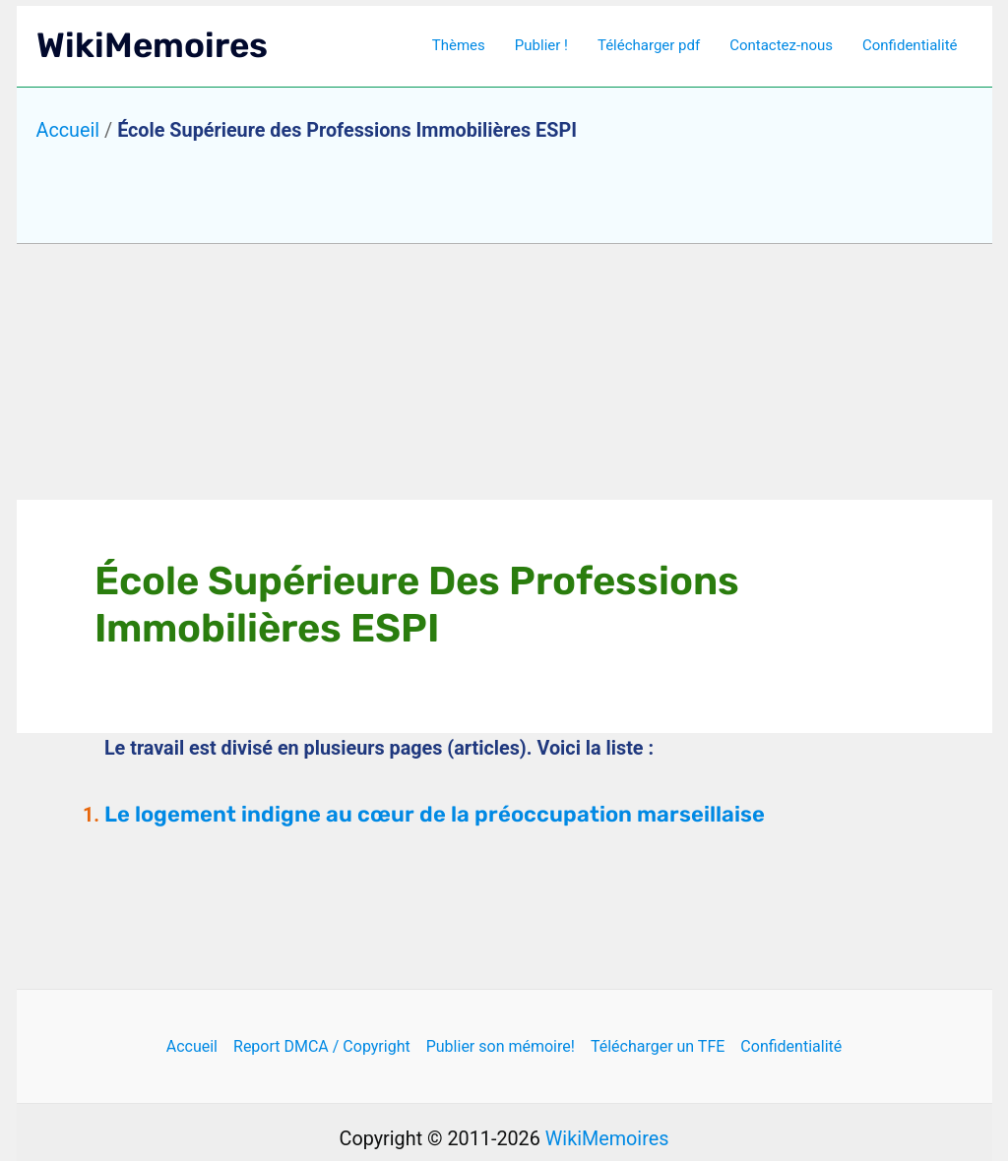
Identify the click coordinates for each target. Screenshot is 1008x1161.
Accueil (68, 130)
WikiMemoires (152, 45)
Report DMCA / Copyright (321, 1046)
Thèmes (458, 45)
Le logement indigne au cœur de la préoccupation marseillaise (434, 814)
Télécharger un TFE (657, 1046)
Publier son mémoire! (500, 1046)
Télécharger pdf (649, 45)
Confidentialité (909, 45)
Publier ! (541, 45)
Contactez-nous (781, 45)
